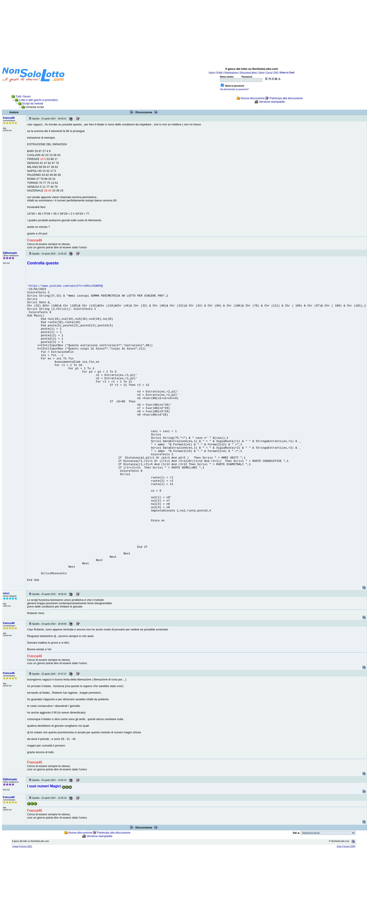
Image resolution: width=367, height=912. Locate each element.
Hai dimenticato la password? (234, 89)
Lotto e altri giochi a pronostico (38, 100)
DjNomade (10, 252)
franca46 (9, 117)
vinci (6, 593)
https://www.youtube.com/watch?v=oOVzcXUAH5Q (66, 286)
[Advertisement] (183, 32)
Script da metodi (32, 103)
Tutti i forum (23, 96)
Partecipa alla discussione (286, 98)
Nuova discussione (253, 98)
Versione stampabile (272, 101)
